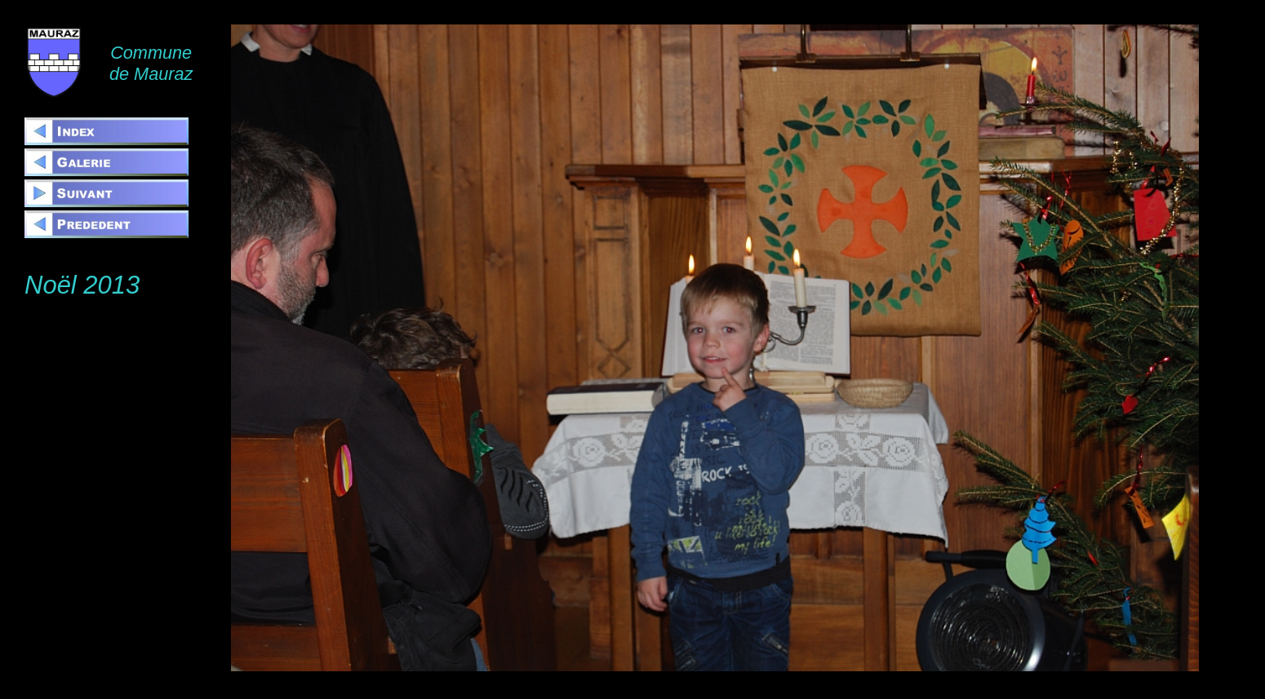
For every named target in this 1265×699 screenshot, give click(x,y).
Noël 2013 (82, 285)
